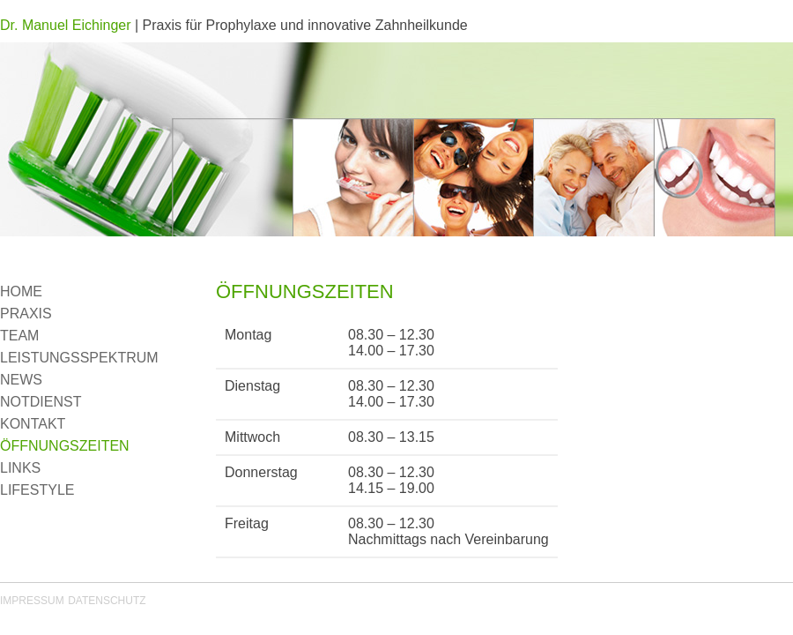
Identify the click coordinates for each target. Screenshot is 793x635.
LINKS (20, 467)
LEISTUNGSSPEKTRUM (79, 357)
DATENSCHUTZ (106, 600)
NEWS (21, 379)
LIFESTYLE (37, 489)
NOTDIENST (40, 401)
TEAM (19, 335)
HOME (21, 291)
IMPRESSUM (32, 600)
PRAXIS (26, 313)
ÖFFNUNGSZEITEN (65, 445)
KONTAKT (32, 423)
